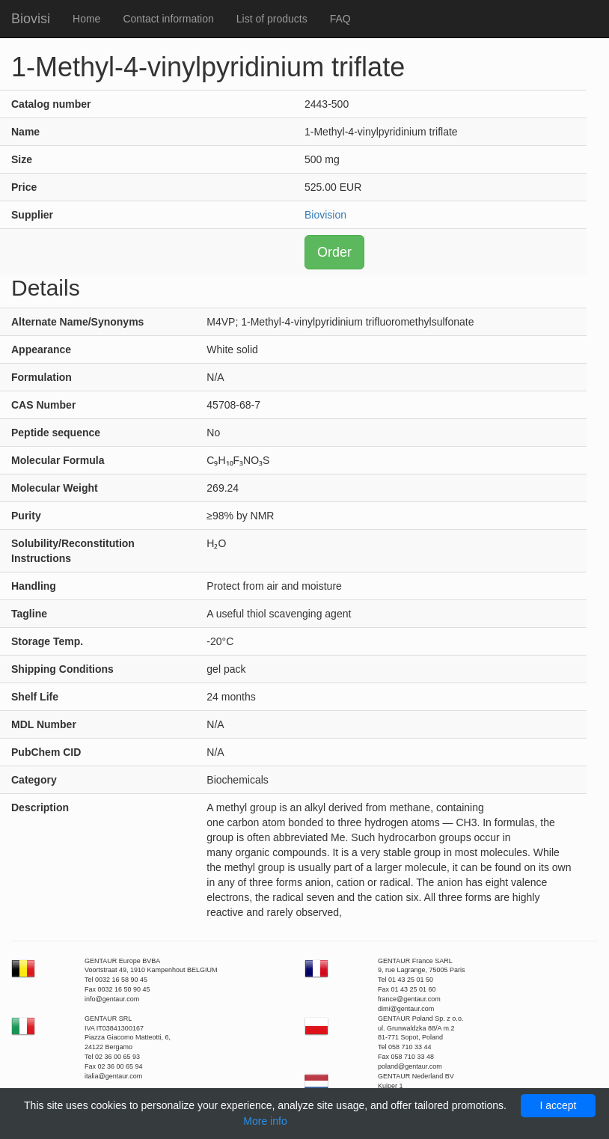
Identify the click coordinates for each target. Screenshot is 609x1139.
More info (265, 1121)
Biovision (325, 215)
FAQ (340, 19)
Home (86, 19)
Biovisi (30, 18)
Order (334, 252)
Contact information (168, 19)
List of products (271, 19)
